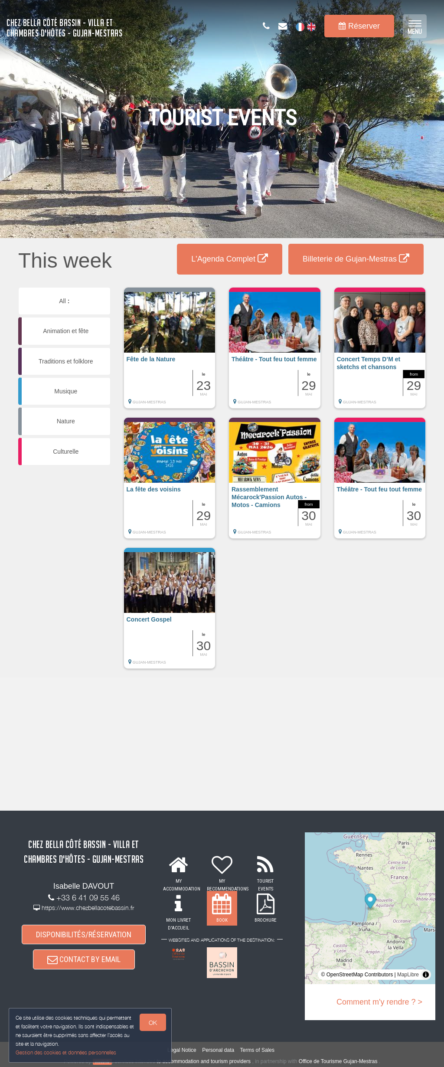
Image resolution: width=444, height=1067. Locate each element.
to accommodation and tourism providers (204, 1061)
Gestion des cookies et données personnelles (66, 1052)
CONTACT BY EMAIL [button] (84, 960)
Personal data (218, 1050)
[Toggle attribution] (426, 974)
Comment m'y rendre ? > (379, 1002)
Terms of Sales (257, 1050)
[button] (169, 352)
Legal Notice (181, 1050)
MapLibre (408, 975)
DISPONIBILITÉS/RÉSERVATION (83, 934)
